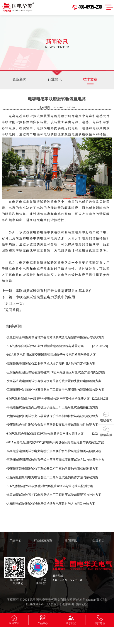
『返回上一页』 (14, 303)
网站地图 (79, 599)
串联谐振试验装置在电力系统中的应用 (45, 297)
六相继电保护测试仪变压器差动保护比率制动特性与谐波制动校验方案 (54, 416)
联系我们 (53, 604)
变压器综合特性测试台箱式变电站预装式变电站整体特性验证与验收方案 (55, 337)
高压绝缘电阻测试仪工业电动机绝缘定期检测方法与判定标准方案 (50, 363)
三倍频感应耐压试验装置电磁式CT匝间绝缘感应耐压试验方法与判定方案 (55, 372)
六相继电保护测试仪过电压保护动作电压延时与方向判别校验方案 (50, 503)
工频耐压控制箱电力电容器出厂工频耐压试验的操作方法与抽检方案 (52, 477)
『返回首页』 (12, 310)
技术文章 (90, 80)
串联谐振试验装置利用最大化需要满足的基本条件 (54, 291)
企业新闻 (19, 79)
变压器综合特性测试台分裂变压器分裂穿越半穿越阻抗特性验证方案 (52, 424)
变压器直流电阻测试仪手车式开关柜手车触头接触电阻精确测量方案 (52, 468)
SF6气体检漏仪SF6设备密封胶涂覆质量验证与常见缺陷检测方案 (49, 486)
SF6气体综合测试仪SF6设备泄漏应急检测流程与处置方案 (45, 346)
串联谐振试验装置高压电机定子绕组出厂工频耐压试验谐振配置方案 (52, 407)
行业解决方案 (43, 540)
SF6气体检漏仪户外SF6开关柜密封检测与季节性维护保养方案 (48, 398)
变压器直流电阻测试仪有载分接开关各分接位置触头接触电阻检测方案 (54, 381)
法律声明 (68, 604)
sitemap (91, 599)
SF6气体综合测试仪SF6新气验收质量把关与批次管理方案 (45, 433)
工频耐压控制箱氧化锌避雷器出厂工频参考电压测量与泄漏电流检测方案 (55, 389)
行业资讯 (55, 79)
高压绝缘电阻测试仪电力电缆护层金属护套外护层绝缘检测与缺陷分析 (54, 451)
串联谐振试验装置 (37, 116)
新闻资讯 (71, 540)
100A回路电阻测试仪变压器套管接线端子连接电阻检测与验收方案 (51, 354)
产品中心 (15, 540)
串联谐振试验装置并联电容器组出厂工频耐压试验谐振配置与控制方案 (54, 494)
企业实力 (98, 540)
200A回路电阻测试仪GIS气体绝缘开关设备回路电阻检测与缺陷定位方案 (55, 442)
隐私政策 (82, 604)
